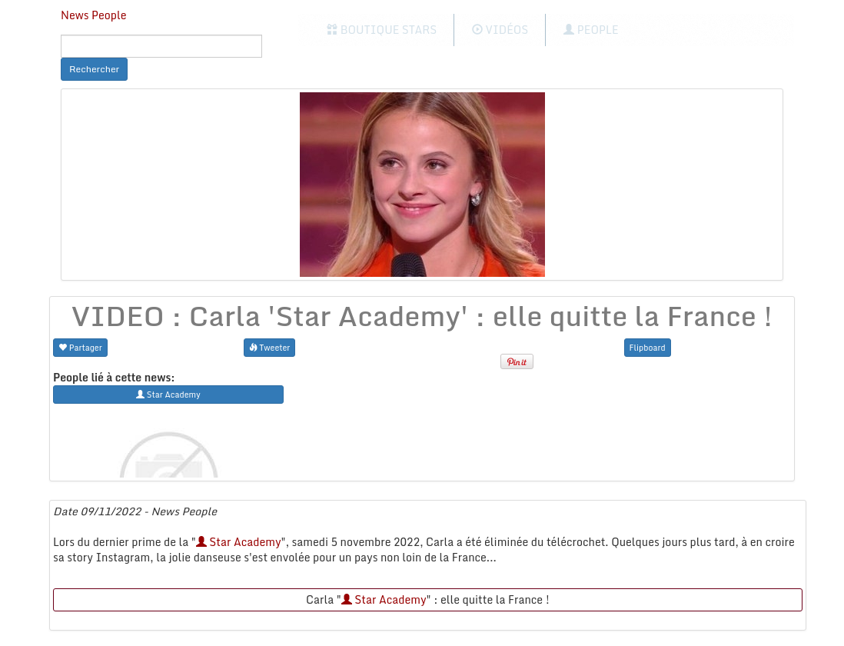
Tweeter (270, 347)
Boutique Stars (382, 29)
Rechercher (94, 69)
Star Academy (238, 542)
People (590, 29)
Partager (80, 347)
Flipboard (648, 347)
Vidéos (500, 29)
